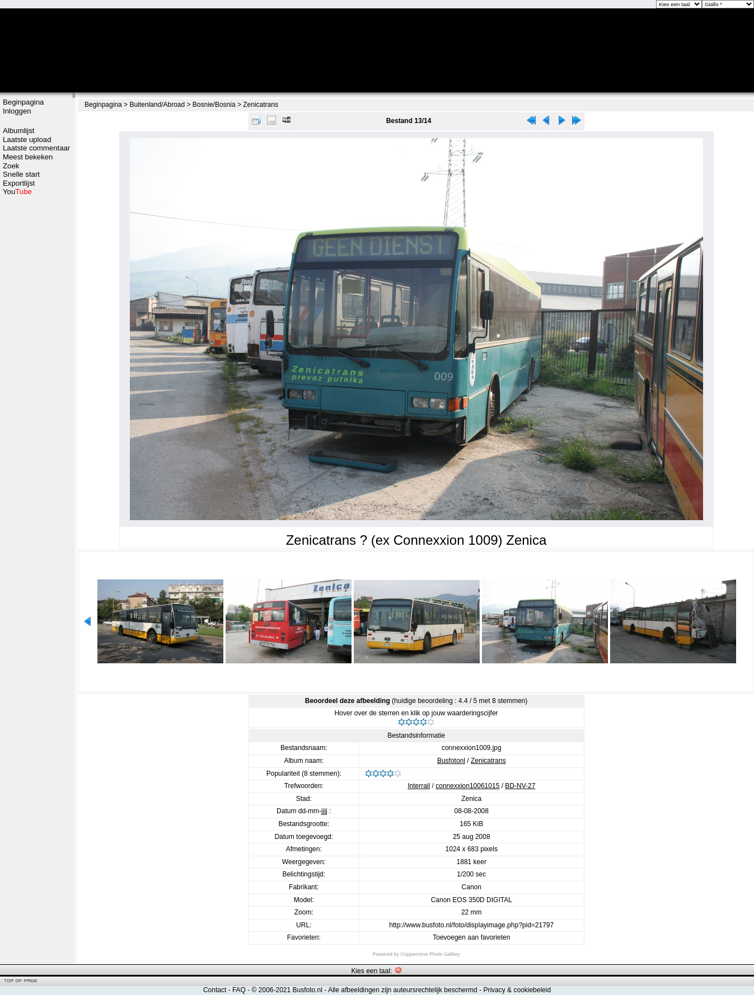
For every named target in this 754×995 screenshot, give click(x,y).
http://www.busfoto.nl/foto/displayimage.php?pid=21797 (471, 925)
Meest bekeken (28, 157)
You (17, 191)
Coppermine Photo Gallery (430, 954)
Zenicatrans (260, 105)
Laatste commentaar (36, 148)
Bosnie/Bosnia (214, 105)
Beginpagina (23, 102)
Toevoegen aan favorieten (471, 937)
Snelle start (21, 174)
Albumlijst (18, 130)
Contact (214, 990)
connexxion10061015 (467, 786)
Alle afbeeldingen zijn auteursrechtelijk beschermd (402, 990)
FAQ (239, 990)
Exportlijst (19, 183)
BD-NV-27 (520, 786)
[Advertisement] (36, 373)
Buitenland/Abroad (157, 105)
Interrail (419, 786)
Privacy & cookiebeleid (517, 990)
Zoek (11, 166)
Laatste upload (27, 139)
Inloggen (17, 111)
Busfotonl (451, 761)
